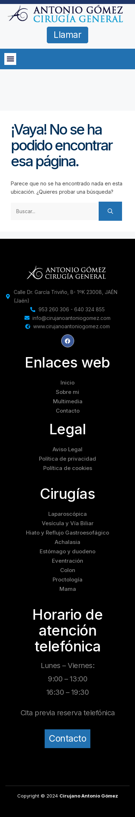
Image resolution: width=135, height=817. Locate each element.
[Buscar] (110, 211)
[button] (10, 59)
